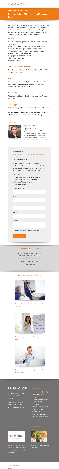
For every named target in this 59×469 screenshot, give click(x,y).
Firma (14, 196)
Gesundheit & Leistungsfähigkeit (40, 406)
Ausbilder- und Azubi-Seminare (39, 414)
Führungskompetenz (37, 397)
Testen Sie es (35, 447)
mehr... (47, 140)
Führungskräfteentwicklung (38, 394)
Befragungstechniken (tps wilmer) (40, 416)
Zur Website (12, 452)
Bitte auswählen (17, 174)
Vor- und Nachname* (19, 188)
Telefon (15, 212)
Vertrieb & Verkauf (36, 404)
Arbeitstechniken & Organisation (40, 402)
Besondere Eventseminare (38, 409)
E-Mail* (15, 204)
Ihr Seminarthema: (18, 151)
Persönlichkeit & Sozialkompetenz (40, 399)
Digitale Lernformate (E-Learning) (40, 392)
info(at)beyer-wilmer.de (18, 407)
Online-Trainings (36, 411)
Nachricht (15, 220)
